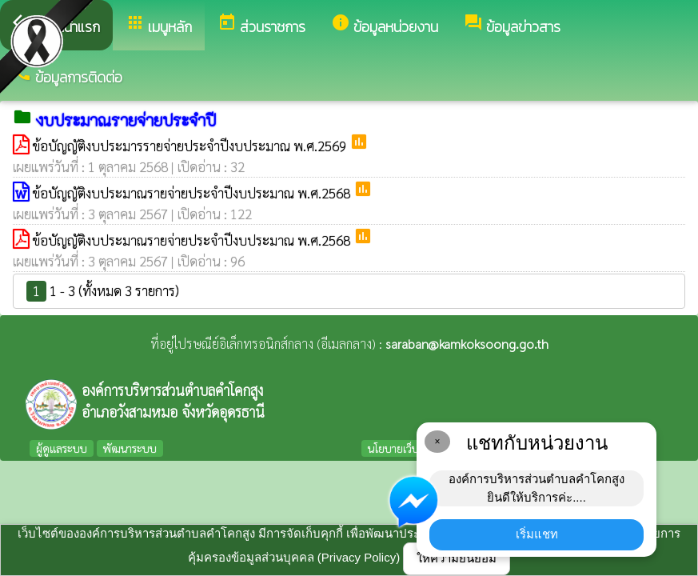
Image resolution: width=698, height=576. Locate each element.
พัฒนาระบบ (130, 448)
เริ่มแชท (537, 534)
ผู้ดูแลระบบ (61, 448)
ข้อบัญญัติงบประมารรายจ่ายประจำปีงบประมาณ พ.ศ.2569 (191, 145)
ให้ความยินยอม (457, 558)
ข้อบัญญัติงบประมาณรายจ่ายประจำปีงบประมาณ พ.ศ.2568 (193, 193)
